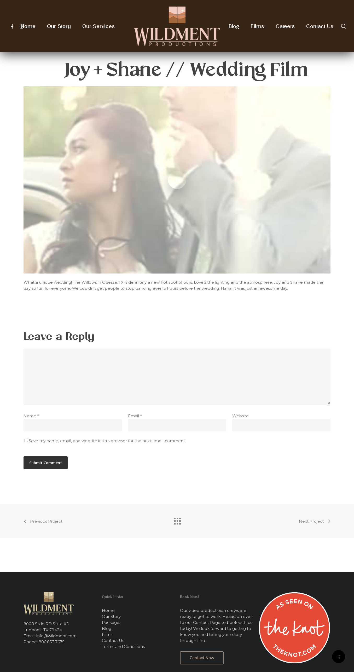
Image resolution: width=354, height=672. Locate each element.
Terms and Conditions (123, 646)
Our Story (111, 616)
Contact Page (206, 622)
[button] (202, 657)
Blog (106, 628)
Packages (111, 622)
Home (108, 610)
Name (31, 415)
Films (107, 634)
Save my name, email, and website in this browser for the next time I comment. (107, 440)
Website (240, 415)
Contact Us (113, 640)
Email (135, 415)
